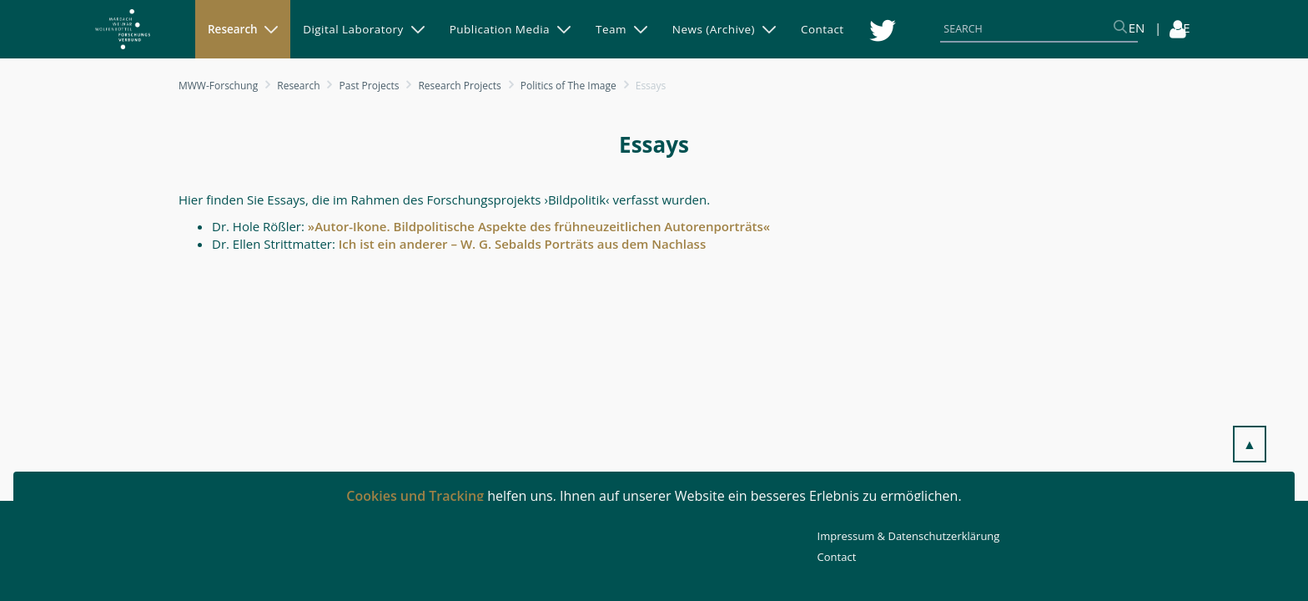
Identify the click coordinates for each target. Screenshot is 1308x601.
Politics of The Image (568, 85)
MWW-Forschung (218, 85)
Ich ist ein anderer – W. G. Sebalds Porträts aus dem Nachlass (520, 243)
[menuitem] (242, 29)
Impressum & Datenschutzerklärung (909, 535)
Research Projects (459, 85)
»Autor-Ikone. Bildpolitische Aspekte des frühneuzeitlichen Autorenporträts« (539, 226)
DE (1182, 27)
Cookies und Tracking (415, 496)
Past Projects (370, 85)
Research (298, 85)
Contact (837, 556)
